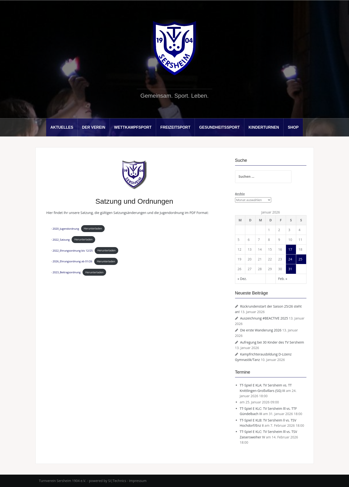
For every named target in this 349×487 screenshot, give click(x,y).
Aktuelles (61, 127)
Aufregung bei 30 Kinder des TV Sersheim (272, 342)
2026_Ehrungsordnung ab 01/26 (72, 261)
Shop (293, 127)
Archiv (240, 194)
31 (290, 269)
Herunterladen (93, 228)
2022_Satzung (61, 239)
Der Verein (93, 127)
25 (300, 259)
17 (290, 249)
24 (290, 259)
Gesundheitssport (219, 127)
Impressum (138, 480)
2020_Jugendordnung (66, 228)
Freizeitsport (175, 127)
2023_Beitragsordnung (67, 272)
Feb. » (282, 278)
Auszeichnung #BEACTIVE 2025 (264, 318)
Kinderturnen (264, 127)
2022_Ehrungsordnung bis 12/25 (73, 250)
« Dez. (242, 278)
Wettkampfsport (133, 127)
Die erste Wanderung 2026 (260, 330)
